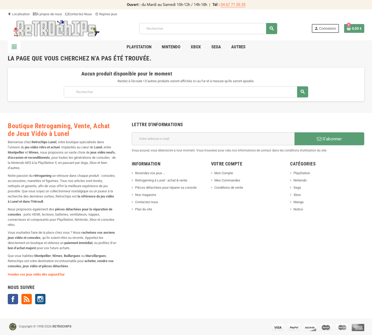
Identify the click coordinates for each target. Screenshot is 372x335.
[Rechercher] (208, 28)
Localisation (19, 14)
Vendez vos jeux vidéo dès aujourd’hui (36, 274)
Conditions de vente (228, 187)
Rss (26, 299)
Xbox (297, 195)
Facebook (13, 299)
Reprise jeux (106, 14)
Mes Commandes (227, 180)
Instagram (40, 299)
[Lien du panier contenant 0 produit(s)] (354, 28)
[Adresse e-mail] (213, 138)
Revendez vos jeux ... (150, 173)
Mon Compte (223, 173)
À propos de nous (47, 14)
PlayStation (301, 173)
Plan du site (143, 209)
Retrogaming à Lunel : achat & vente (161, 180)
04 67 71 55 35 (233, 4)
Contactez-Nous (78, 14)
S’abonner (329, 138)
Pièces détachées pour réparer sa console (166, 187)
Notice (298, 209)
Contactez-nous (146, 202)
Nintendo (300, 180)
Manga (298, 202)
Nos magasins (145, 195)
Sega (297, 187)
